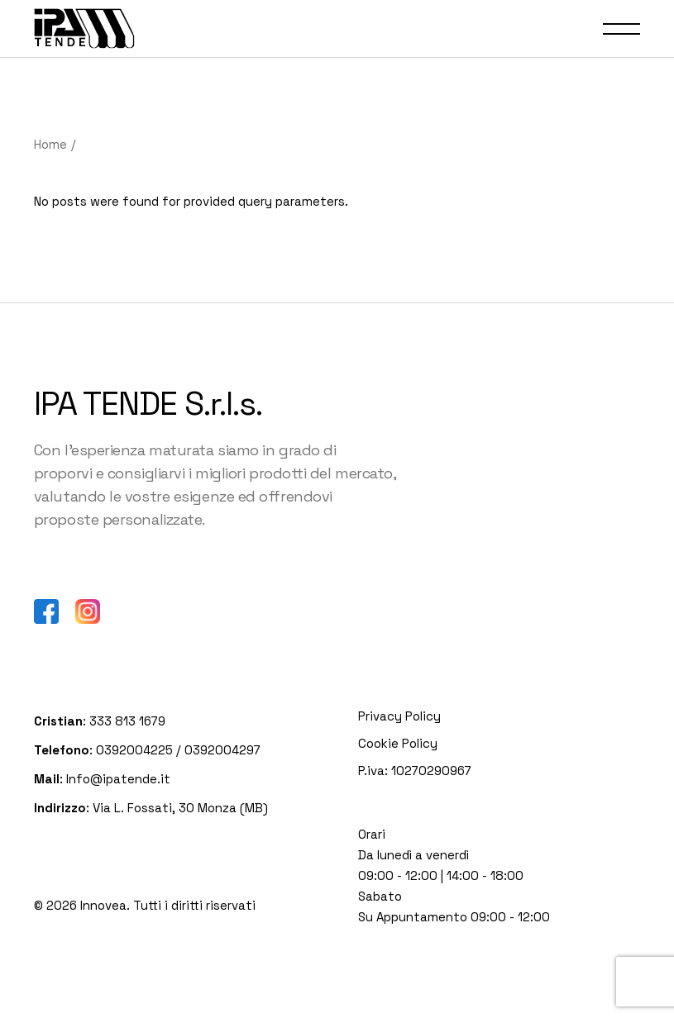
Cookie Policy (397, 743)
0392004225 (134, 750)
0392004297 (222, 750)
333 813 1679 (127, 721)
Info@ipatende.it (116, 779)
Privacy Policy (399, 716)
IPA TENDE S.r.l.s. (148, 404)
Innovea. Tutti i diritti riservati (168, 905)
